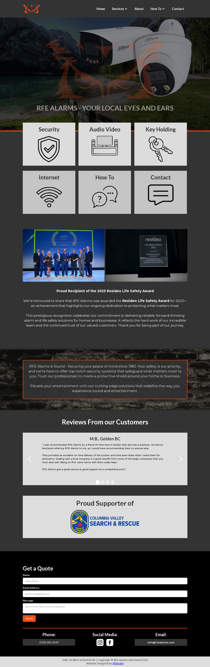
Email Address (31, 587)
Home (101, 9)
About (139, 9)
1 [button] (97, 482)
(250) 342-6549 (48, 642)
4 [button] (112, 482)
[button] (119, 9)
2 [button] (102, 482)
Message (28, 600)
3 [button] (107, 482)
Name (26, 574)
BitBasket (118, 663)
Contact (178, 9)
